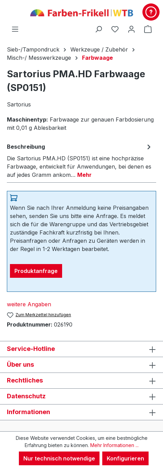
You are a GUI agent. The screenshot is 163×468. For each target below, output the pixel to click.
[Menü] (15, 29)
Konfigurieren (125, 458)
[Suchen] (98, 29)
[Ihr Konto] (131, 29)
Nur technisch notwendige (59, 458)
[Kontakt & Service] (151, 12)
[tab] (80, 160)
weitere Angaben (29, 304)
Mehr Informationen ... (114, 445)
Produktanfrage (36, 270)
